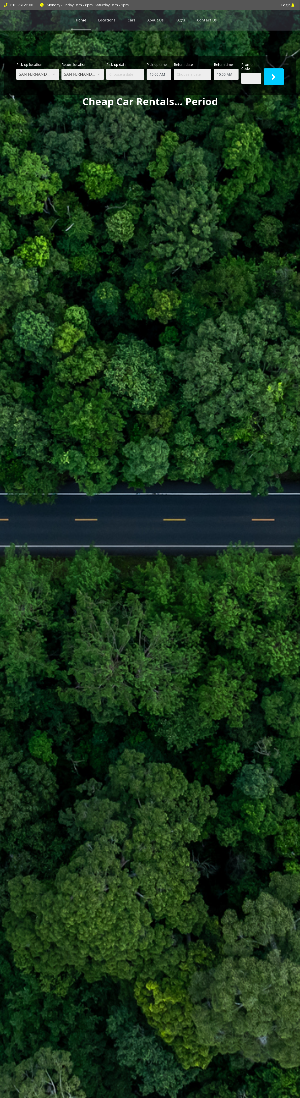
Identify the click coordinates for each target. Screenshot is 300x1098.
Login (287, 5)
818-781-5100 (21, 5)
